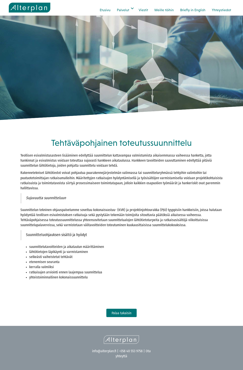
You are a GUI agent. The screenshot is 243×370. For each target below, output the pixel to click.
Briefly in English (192, 10)
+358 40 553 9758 (131, 351)
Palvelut (123, 10)
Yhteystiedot (221, 10)
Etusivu (105, 10)
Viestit (143, 10)
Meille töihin (164, 10)
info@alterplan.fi (104, 351)
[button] (132, 8)
